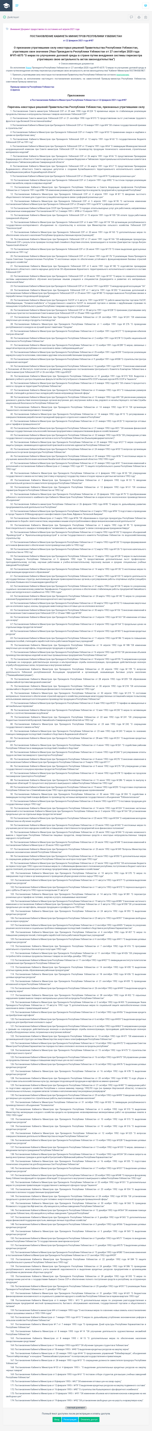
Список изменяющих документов (76, 63)
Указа (28, 67)
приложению (122, 74)
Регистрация (70, 1419)
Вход (56, 1419)
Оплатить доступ (89, 1419)
